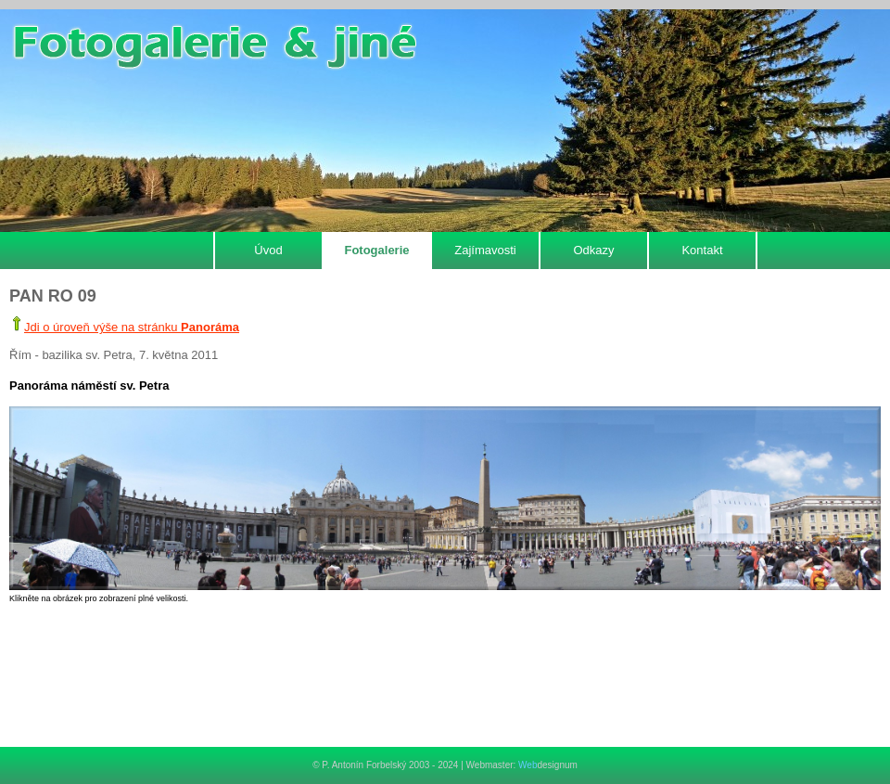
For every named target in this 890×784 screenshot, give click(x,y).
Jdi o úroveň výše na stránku (131, 327)
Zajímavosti (484, 250)
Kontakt (701, 250)
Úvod (268, 250)
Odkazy (593, 250)
